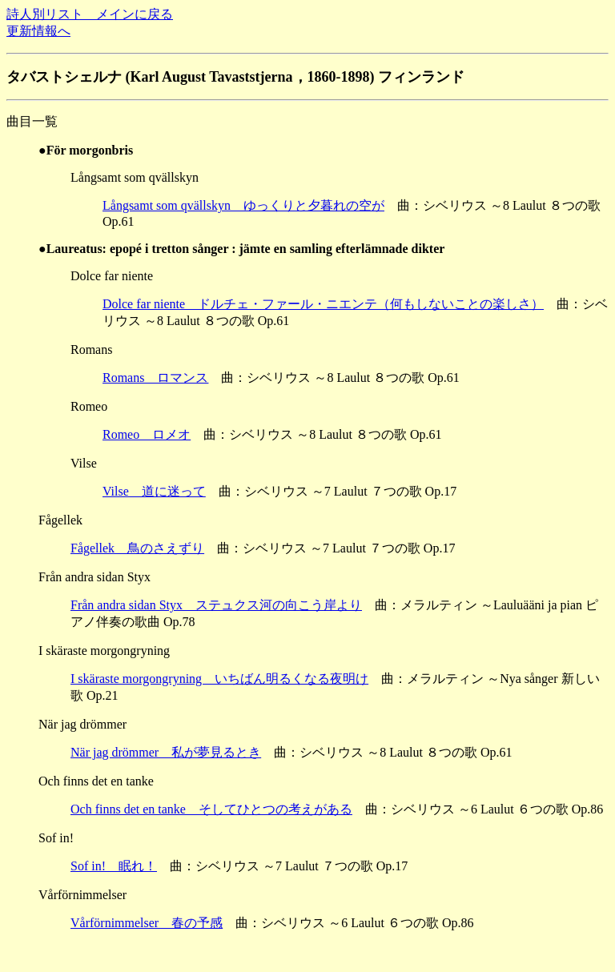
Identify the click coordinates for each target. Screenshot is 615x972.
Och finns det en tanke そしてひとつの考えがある (211, 809)
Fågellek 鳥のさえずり (137, 548)
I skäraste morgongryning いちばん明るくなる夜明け (219, 678)
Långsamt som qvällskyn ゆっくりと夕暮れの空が (243, 205)
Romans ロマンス (155, 377)
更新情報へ (38, 31)
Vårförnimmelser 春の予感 (146, 923)
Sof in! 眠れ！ (113, 866)
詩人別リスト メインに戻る (89, 14)
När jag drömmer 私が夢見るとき (165, 752)
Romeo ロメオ (146, 434)
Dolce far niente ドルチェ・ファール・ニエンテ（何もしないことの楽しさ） (323, 304)
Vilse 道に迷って (154, 491)
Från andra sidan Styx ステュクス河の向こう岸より (216, 605)
